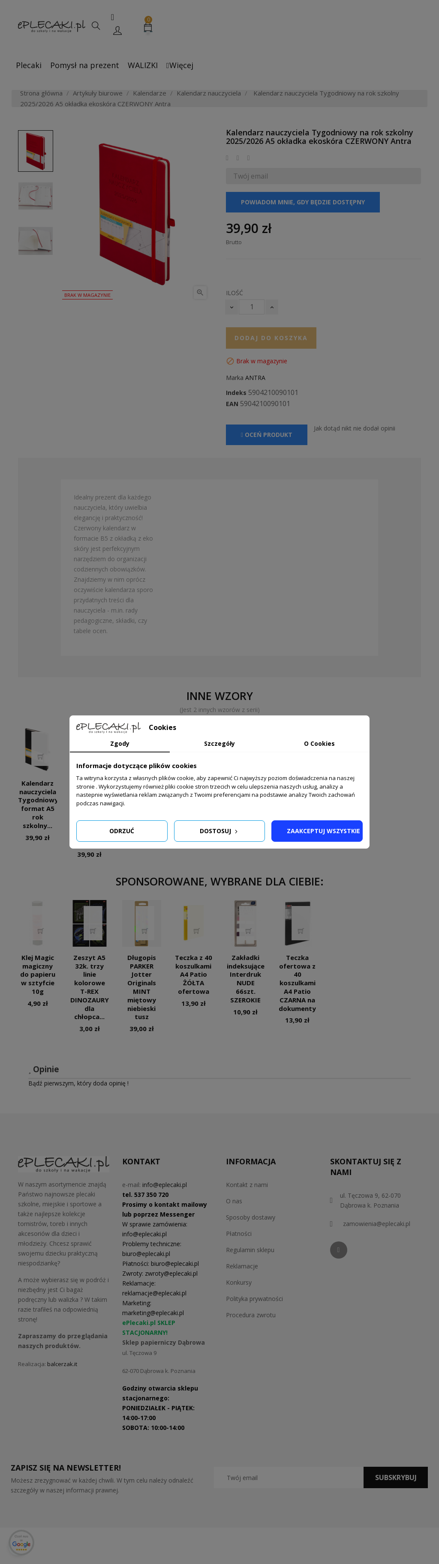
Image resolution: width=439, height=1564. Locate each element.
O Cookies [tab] (319, 743)
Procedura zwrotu (251, 1315)
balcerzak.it (62, 1364)
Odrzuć (121, 831)
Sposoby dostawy (250, 1217)
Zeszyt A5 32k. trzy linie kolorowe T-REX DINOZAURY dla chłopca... (89, 987)
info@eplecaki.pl (164, 1185)
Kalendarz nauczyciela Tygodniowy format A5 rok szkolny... (38, 804)
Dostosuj (219, 831)
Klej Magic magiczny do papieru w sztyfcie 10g (37, 974)
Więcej (179, 65)
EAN (232, 404)
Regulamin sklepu (250, 1250)
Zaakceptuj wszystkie (323, 831)
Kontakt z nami (247, 1185)
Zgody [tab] (119, 743)
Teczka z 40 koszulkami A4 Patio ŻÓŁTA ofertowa (193, 974)
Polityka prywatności (254, 1299)
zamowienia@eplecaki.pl (376, 1224)
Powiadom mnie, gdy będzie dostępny (303, 202)
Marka (235, 378)
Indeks (236, 393)
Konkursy (239, 1282)
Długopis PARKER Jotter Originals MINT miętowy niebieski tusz (141, 987)
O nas (234, 1201)
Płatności (239, 1233)
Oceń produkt (266, 435)
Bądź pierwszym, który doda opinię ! (78, 1083)
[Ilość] (252, 306)
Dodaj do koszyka (271, 338)
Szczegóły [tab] (219, 743)
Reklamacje (242, 1266)
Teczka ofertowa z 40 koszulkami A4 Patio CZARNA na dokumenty (297, 983)
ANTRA (255, 378)
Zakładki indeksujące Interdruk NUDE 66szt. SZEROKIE (246, 978)
